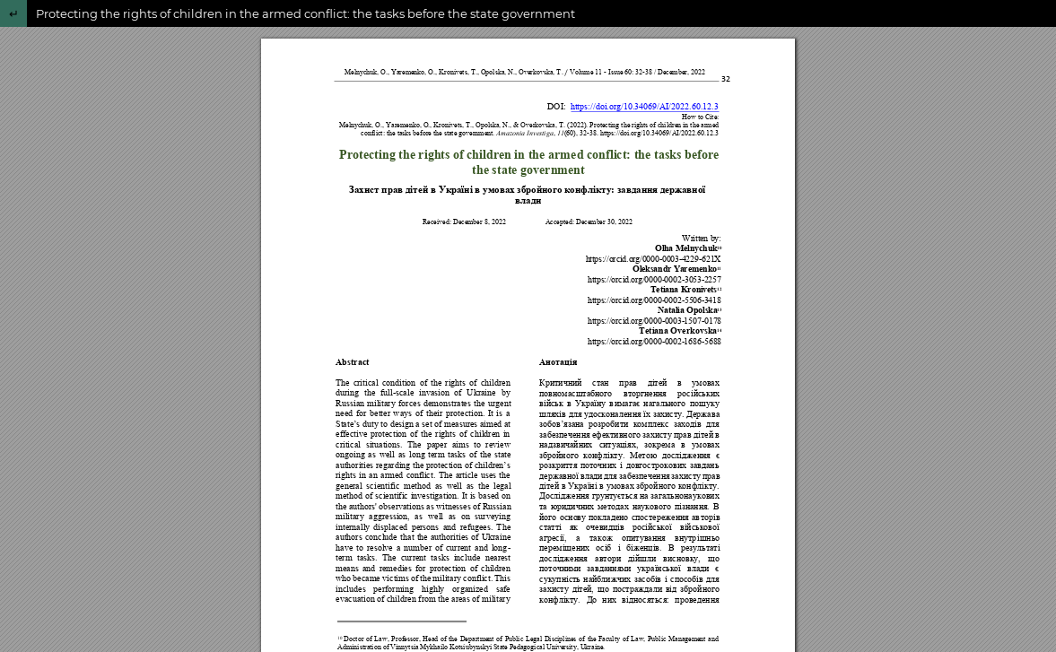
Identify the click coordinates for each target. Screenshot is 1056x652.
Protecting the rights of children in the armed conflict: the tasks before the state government (305, 13)
